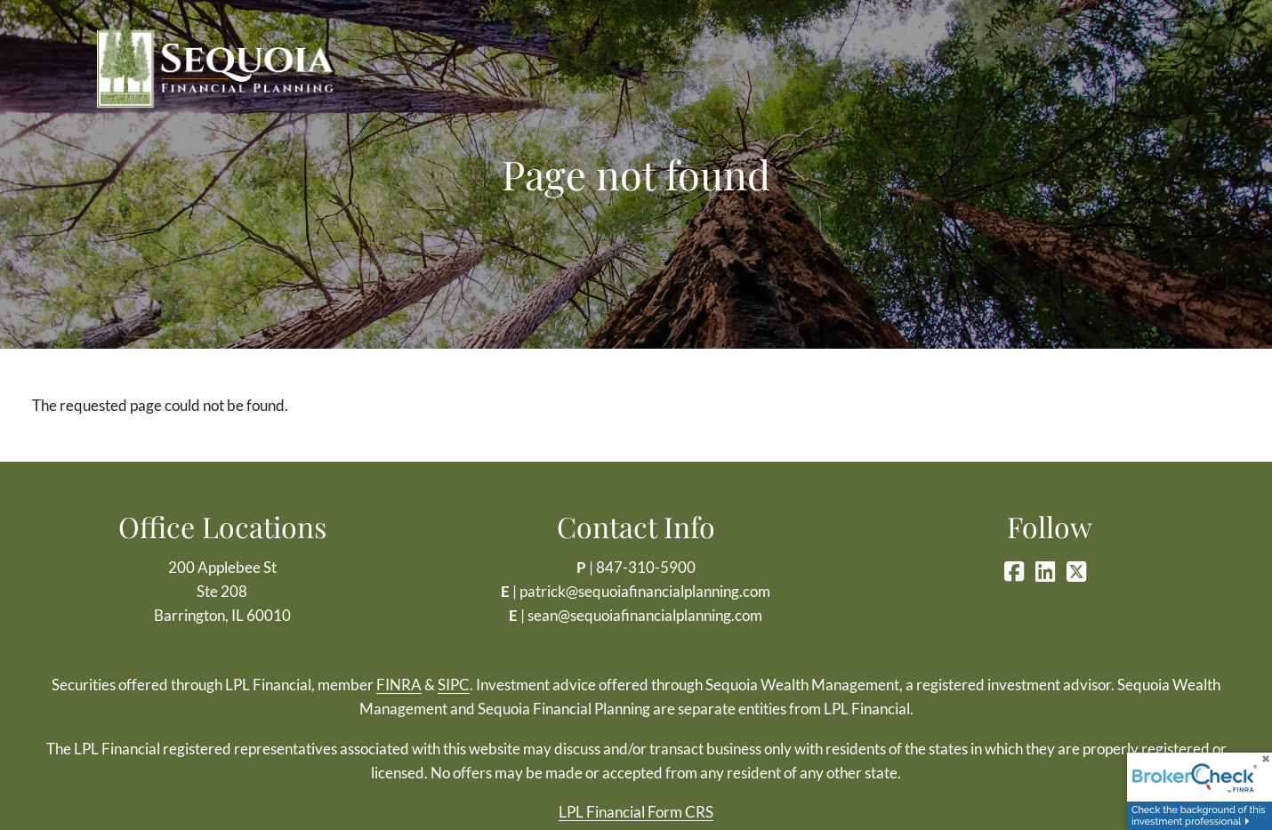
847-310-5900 (646, 567)
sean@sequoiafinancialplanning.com (644, 615)
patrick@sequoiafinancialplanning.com (644, 591)
